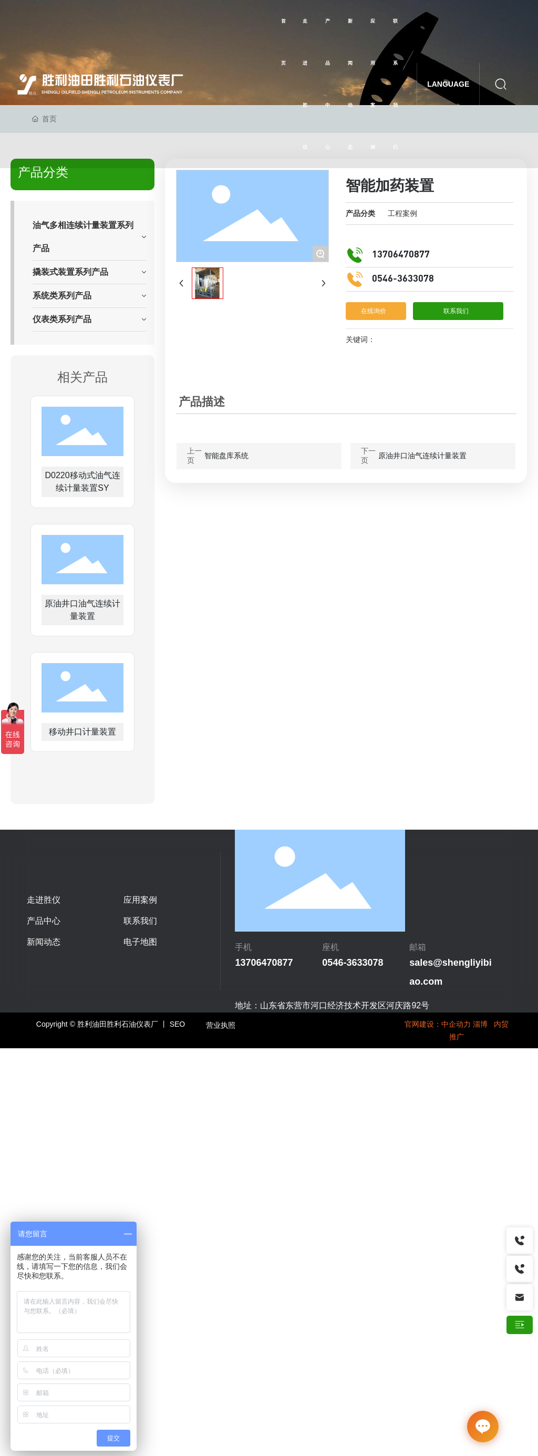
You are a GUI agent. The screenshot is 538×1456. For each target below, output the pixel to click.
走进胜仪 (43, 899)
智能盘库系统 (226, 455)
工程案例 (402, 214)
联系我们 (140, 920)
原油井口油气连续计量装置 (422, 455)
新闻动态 (43, 941)
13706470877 (401, 255)
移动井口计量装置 (82, 731)
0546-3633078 (403, 279)
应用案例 (140, 899)
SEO (177, 1024)
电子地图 (140, 941)
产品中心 (43, 920)
